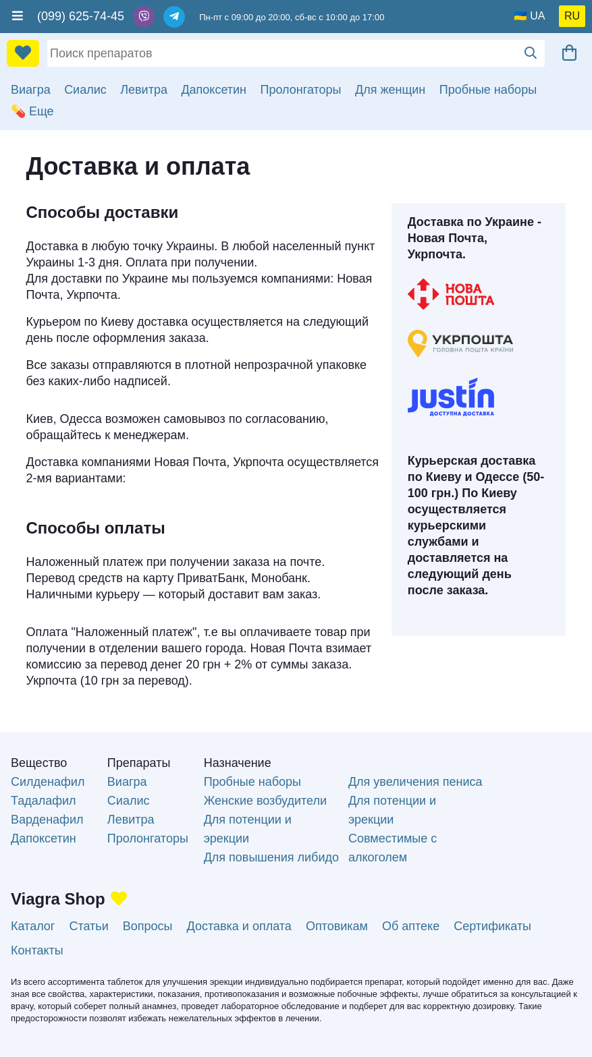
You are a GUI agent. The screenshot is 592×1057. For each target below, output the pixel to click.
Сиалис (85, 89)
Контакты (37, 950)
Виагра (31, 89)
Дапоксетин (213, 89)
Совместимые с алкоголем (392, 848)
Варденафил (47, 819)
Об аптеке (410, 926)
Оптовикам (337, 926)
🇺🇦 (520, 16)
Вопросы (148, 926)
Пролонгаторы (301, 89)
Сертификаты (492, 926)
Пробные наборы (488, 89)
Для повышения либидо (271, 857)
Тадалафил (43, 800)
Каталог (33, 926)
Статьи (88, 926)
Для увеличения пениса (415, 782)
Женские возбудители (265, 800)
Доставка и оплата (239, 926)
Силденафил (47, 782)
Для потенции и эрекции (248, 829)
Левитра (143, 89)
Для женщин (390, 89)
